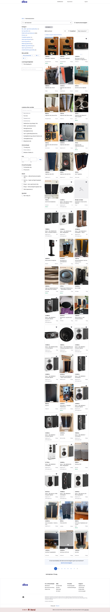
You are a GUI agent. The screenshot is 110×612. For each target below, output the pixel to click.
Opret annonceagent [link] (66, 563)
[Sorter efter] (82, 31)
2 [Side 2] (58, 568)
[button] (80, 22)
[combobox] (47, 22)
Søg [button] (40, 159)
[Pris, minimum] (25, 159)
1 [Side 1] (55, 568)
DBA (23, 18)
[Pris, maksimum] (33, 159)
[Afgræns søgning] (32, 110)
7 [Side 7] (74, 568)
